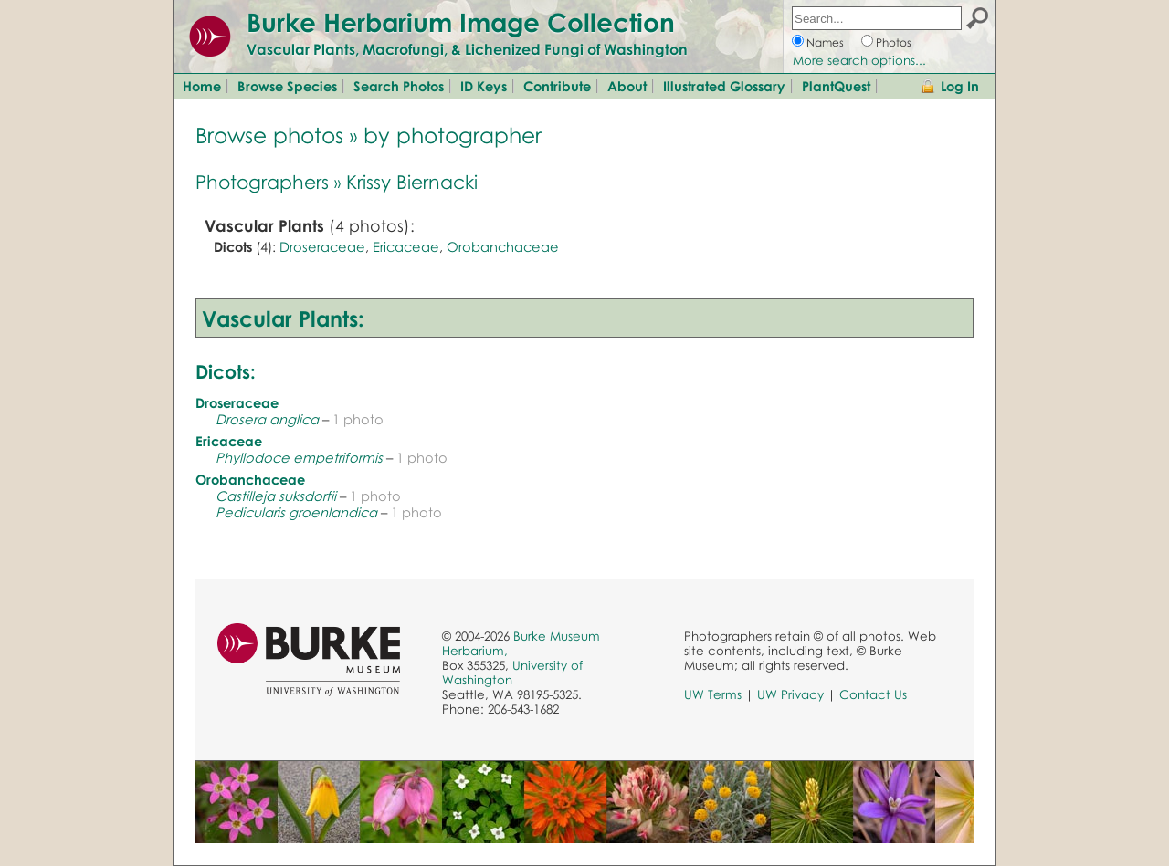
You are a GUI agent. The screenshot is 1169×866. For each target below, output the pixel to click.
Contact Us (873, 694)
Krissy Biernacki (412, 181)
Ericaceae (406, 246)
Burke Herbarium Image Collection (461, 21)
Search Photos (398, 86)
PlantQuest (836, 86)
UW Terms (713, 694)
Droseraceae (322, 246)
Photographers (262, 181)
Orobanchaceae (503, 246)
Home (202, 86)
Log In (960, 86)
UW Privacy (790, 694)
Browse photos (269, 134)
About (627, 86)
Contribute (557, 86)
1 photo (358, 419)
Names (825, 42)
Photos (893, 42)
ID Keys (483, 86)
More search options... (859, 60)
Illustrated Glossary (724, 86)
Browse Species (287, 86)
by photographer (452, 134)
